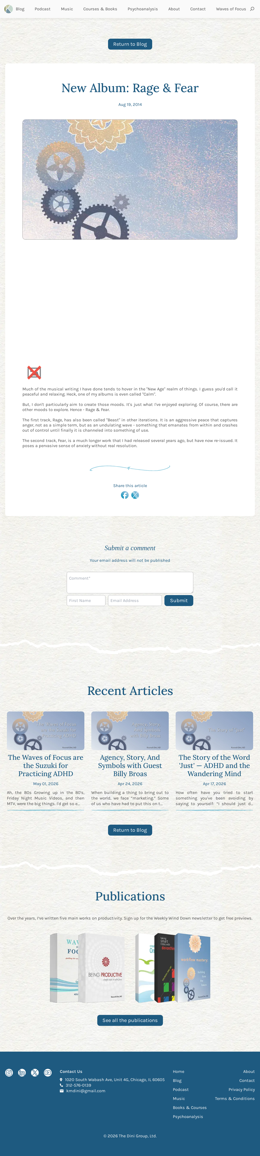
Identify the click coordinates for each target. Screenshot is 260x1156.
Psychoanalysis (143, 8)
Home (178, 1071)
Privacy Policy (242, 1089)
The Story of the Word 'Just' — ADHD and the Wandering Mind (214, 765)
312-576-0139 (78, 1085)
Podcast (43, 8)
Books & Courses (190, 1107)
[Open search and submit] (252, 9)
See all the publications (130, 1020)
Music (67, 8)
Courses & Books (100, 8)
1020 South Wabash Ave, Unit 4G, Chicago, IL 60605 (115, 1079)
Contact (198, 8)
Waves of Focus (231, 8)
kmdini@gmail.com (85, 1090)
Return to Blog (130, 44)
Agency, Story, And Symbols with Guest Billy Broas (130, 765)
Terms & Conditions (235, 1098)
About (174, 8)
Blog (20, 8)
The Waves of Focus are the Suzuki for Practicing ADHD (45, 765)
